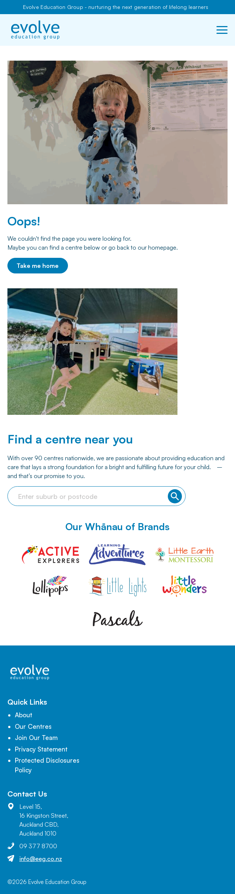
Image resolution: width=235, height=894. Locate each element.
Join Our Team (36, 737)
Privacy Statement (41, 749)
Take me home (38, 265)
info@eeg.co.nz (40, 858)
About (23, 715)
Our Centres (33, 726)
